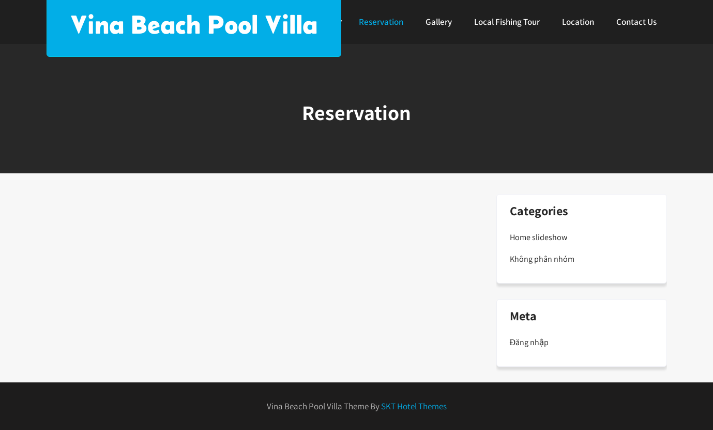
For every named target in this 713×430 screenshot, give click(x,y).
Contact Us (636, 21)
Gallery (439, 21)
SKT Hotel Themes (414, 406)
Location (578, 21)
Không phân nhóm (542, 259)
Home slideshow (538, 237)
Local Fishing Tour (507, 21)
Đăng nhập (529, 342)
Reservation (381, 21)
